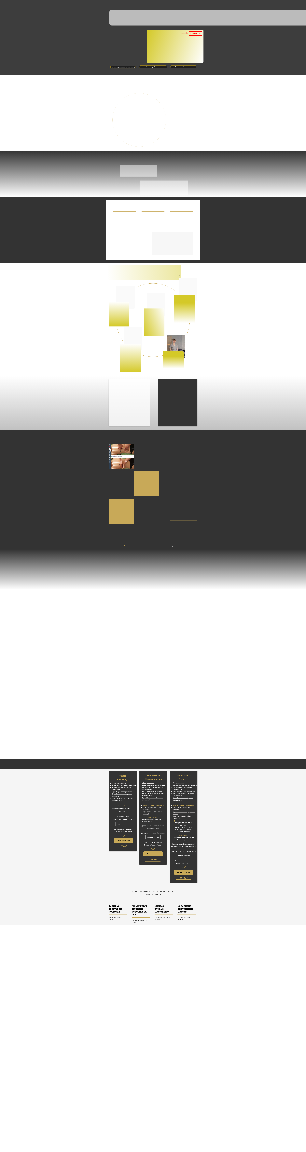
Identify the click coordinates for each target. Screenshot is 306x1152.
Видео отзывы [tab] (175, 546)
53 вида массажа (178, 783)
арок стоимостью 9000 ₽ (153, 805)
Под (144, 805)
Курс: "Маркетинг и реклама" (122, 792)
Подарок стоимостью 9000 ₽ (182, 805)
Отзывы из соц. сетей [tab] (130, 546)
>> (154, 783)
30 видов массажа (118, 783)
